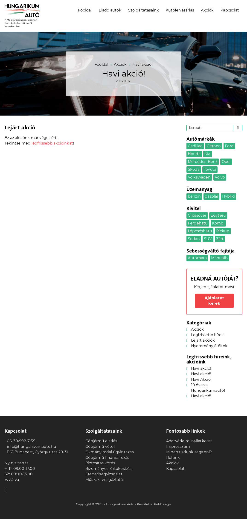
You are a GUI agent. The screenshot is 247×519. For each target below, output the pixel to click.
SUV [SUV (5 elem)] (208, 239)
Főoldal (85, 10)
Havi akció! (201, 368)
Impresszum (178, 446)
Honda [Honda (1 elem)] (194, 154)
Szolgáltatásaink (143, 10)
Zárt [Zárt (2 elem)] (220, 239)
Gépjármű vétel (100, 446)
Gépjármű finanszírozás (107, 457)
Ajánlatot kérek (214, 301)
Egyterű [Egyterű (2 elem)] (218, 215)
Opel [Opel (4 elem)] (226, 161)
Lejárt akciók (203, 340)
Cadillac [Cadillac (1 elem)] (195, 146)
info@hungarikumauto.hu (30, 446)
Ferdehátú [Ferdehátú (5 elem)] (198, 223)
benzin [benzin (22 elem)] (194, 196)
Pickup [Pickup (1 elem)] (222, 231)
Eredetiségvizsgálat (103, 474)
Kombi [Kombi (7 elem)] (218, 223)
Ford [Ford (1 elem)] (229, 146)
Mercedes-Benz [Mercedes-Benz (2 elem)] (203, 161)
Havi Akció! (201, 379)
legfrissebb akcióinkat (52, 143)
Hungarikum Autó (120, 504)
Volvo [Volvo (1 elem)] (220, 177)
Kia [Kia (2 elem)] (207, 154)
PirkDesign (162, 504)
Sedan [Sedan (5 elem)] (194, 239)
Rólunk (173, 457)
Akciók (207, 10)
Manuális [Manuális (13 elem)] (219, 258)
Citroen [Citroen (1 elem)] (214, 146)
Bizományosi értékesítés (108, 468)
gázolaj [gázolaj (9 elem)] (211, 196)
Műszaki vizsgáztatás (105, 479)
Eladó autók (110, 10)
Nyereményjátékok (209, 346)
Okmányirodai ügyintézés (109, 452)
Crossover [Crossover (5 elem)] (197, 215)
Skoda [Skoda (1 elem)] (194, 169)
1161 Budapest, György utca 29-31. (37, 452)
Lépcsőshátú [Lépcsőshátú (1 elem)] (200, 231)
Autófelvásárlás (180, 10)
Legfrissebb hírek (207, 335)
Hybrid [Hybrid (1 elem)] (228, 196)
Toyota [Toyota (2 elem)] (210, 169)
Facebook (7, 489)
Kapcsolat (230, 10)
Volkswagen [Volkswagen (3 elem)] (199, 177)
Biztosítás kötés (100, 463)
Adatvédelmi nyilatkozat (189, 441)
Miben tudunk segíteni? (189, 452)
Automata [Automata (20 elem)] (197, 258)
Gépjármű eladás (101, 441)
